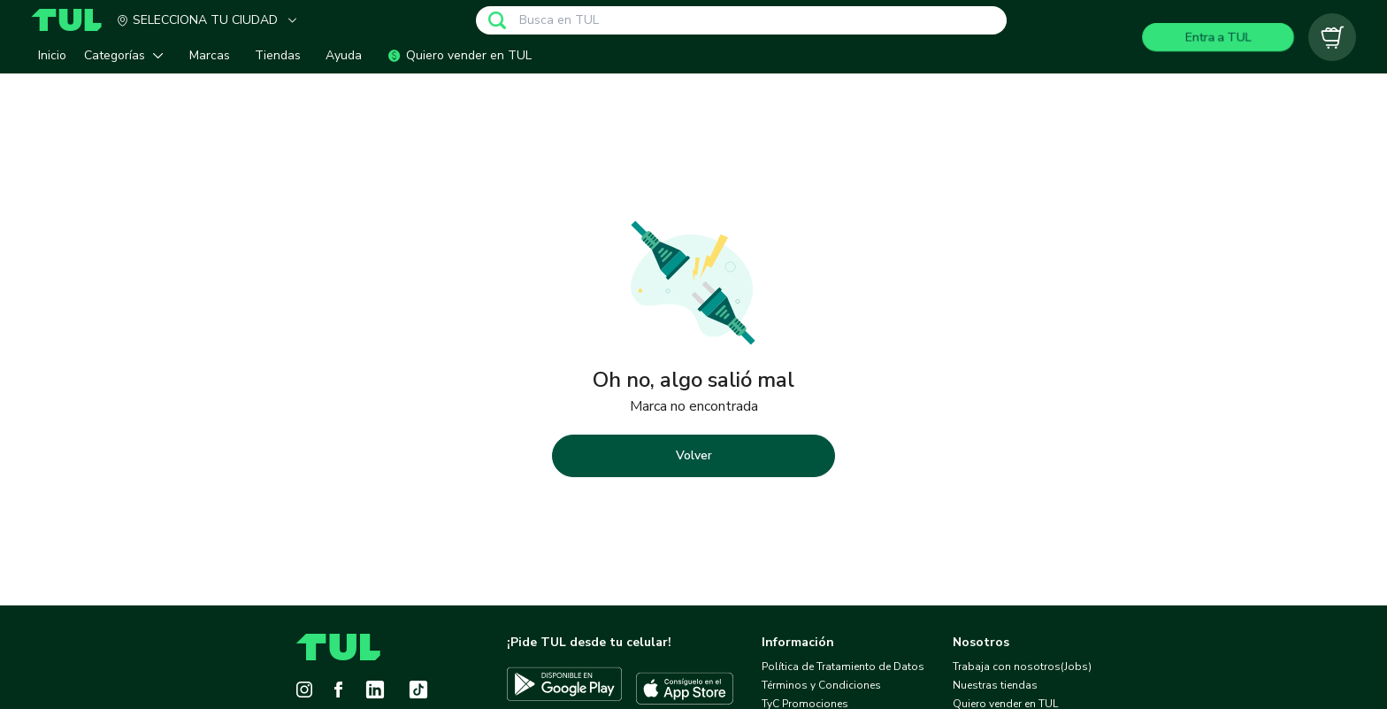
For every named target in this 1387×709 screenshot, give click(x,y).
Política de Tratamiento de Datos (843, 666)
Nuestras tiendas (995, 685)
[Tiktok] (418, 689)
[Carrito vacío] (1332, 37)
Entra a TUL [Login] (1218, 36)
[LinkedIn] (375, 689)
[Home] (73, 20)
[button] (128, 55)
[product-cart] (1332, 37)
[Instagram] (304, 689)
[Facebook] (338, 689)
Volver (694, 455)
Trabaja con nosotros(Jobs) (1022, 666)
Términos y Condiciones (821, 685)
